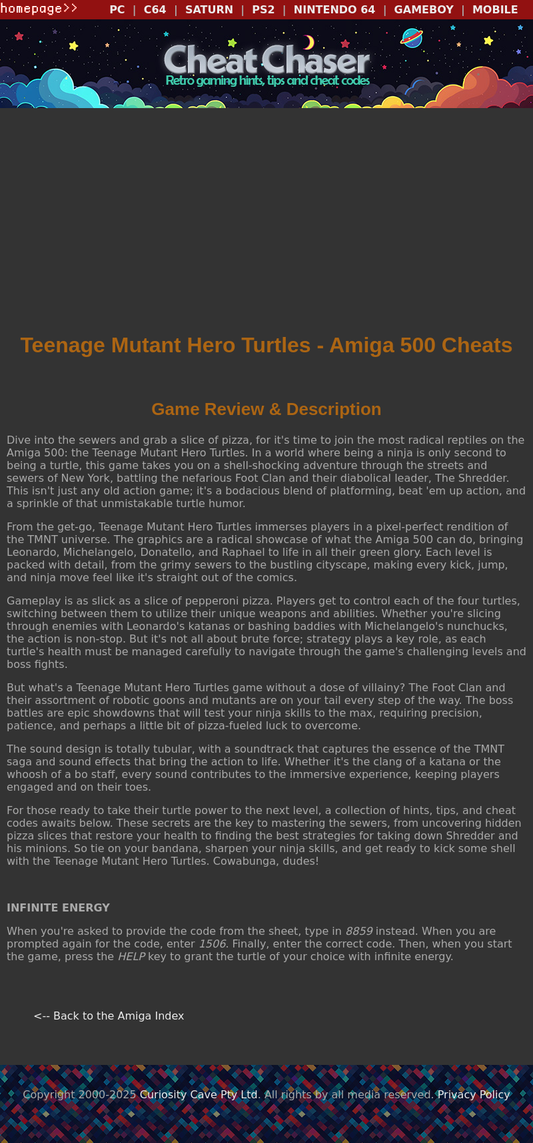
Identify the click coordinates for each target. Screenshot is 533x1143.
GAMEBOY (424, 9)
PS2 (263, 9)
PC (117, 9)
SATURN (209, 9)
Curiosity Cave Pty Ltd (199, 1094)
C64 (155, 9)
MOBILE (495, 9)
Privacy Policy (474, 1094)
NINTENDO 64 (335, 9)
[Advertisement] (266, 224)
